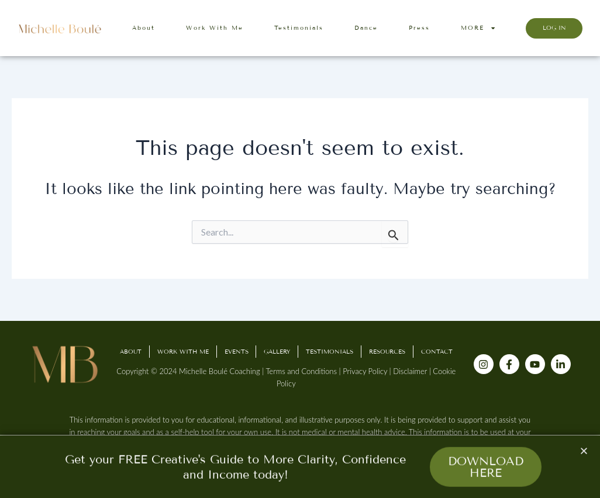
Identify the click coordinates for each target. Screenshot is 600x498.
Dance (366, 28)
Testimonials (298, 28)
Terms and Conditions (301, 371)
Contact (437, 351)
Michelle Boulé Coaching (219, 371)
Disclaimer (410, 371)
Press (419, 28)
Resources (387, 351)
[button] (584, 452)
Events (237, 351)
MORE (478, 28)
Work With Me (214, 28)
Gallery (277, 351)
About (143, 28)
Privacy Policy (365, 371)
